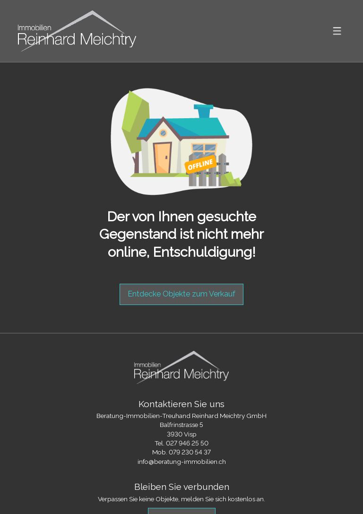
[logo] (77, 31)
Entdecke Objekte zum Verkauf (181, 293)
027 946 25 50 (187, 443)
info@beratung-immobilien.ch (182, 461)
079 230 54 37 (190, 452)
